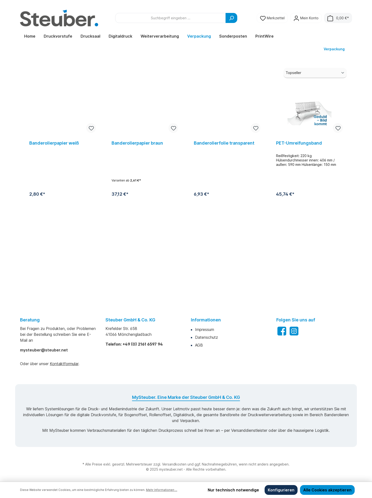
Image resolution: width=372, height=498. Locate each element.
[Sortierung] (315, 156)
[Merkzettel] (272, 18)
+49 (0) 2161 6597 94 (143, 344)
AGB (199, 345)
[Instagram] (294, 331)
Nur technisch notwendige (233, 489)
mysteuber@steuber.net (44, 350)
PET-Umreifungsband (299, 226)
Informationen (206, 319)
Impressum (204, 329)
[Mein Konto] (306, 18)
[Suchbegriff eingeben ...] (170, 18)
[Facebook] (281, 331)
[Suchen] (231, 18)
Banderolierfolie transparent (224, 226)
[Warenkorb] (338, 18)
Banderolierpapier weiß (54, 226)
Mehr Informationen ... (161, 490)
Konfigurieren (281, 489)
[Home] (30, 36)
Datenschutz (206, 337)
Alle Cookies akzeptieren (327, 489)
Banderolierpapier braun (137, 226)
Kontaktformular (64, 363)
